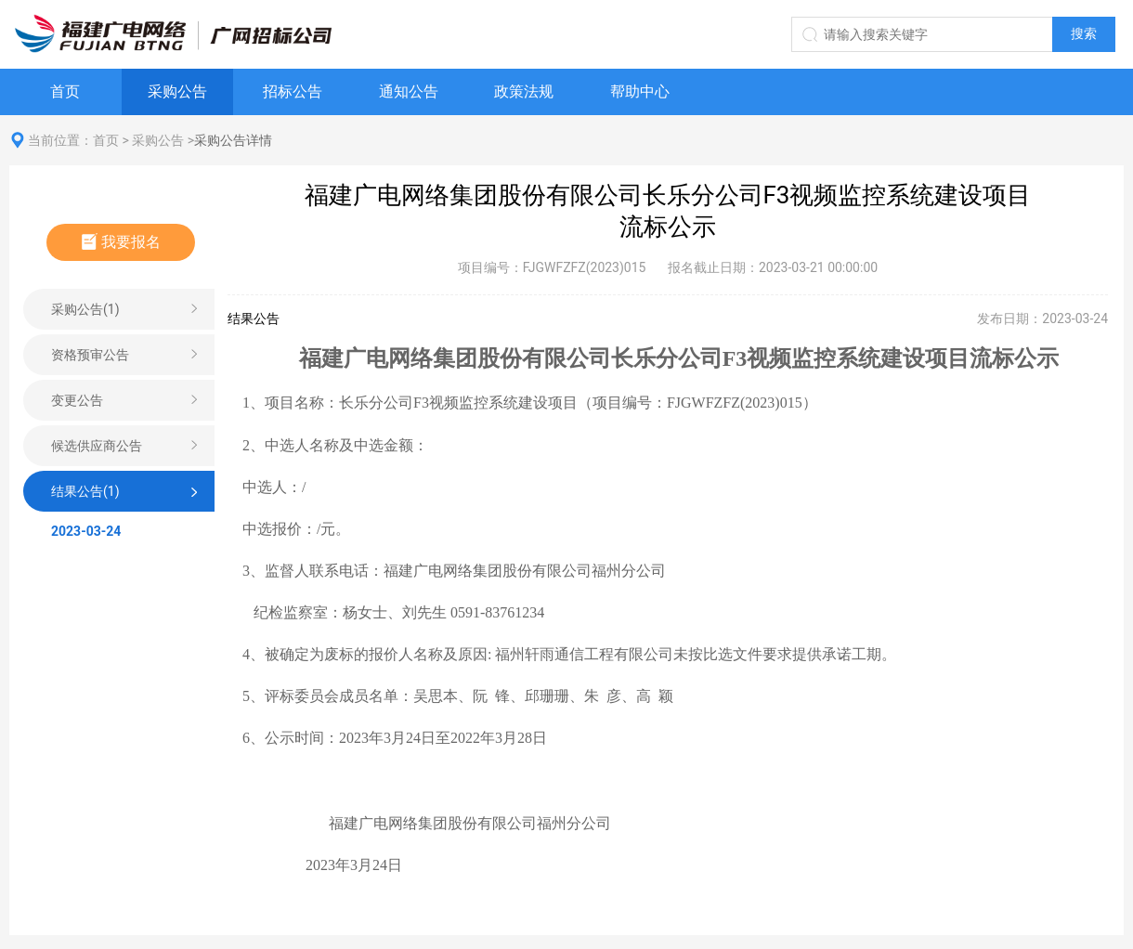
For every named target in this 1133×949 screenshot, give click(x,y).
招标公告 (292, 91)
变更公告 (77, 400)
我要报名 (121, 242)
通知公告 (408, 91)
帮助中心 (640, 91)
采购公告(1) (85, 309)
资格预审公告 (90, 354)
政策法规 (523, 91)
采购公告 (177, 91)
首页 (65, 91)
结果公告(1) (85, 491)
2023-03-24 (86, 531)
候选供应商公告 (96, 445)
